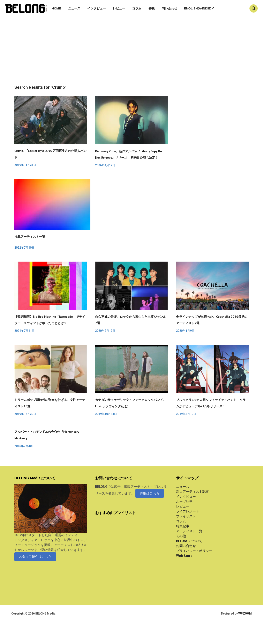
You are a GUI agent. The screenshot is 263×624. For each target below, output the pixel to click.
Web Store (184, 556)
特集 (152, 8)
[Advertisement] (131, 54)
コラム (136, 8)
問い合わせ (169, 8)
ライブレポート (187, 511)
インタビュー (96, 8)
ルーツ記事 (184, 501)
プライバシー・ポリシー (194, 551)
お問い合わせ (186, 546)
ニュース (74, 8)
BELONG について (189, 541)
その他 (181, 536)
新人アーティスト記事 (192, 492)
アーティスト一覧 (189, 531)
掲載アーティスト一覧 (29, 237)
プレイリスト (186, 516)
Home (56, 8)
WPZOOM (245, 613)
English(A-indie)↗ (199, 8)
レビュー (119, 8)
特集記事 (182, 526)
